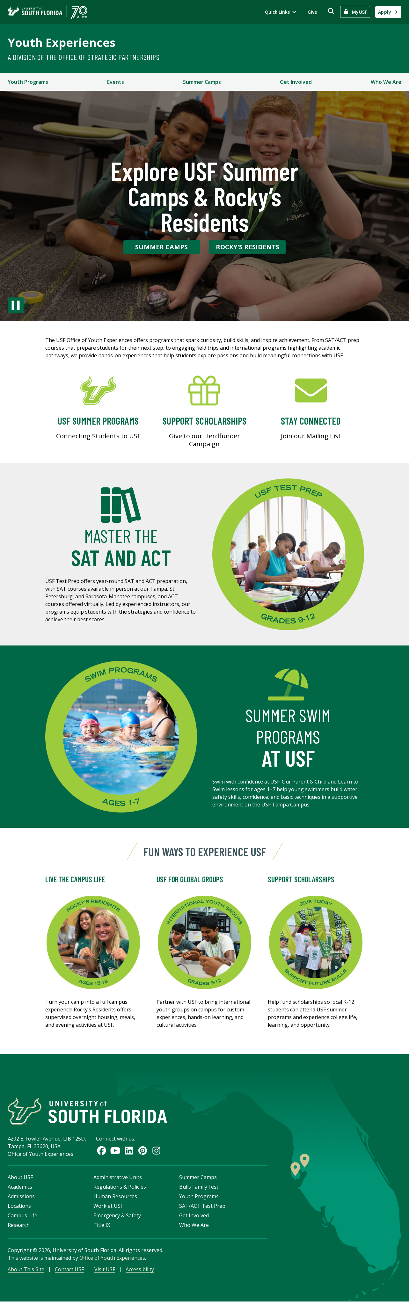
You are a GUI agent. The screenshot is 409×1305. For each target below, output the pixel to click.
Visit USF (104, 1271)
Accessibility (140, 1271)
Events (115, 81)
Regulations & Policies (119, 1189)
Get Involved (296, 81)
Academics (20, 1189)
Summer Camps (202, 81)
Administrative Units (117, 1179)
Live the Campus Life (75, 879)
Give (312, 12)
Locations (19, 1208)
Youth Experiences (61, 42)
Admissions (21, 1198)
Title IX (101, 1227)
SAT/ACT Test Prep (202, 1208)
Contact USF (69, 1271)
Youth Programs (28, 81)
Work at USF (108, 1208)
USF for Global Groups (190, 879)
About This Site (26, 1271)
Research (19, 1227)
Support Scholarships (301, 879)
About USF (20, 1179)
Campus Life (22, 1217)
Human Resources (115, 1198)
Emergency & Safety (117, 1217)
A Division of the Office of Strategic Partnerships (83, 57)
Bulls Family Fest (198, 1189)
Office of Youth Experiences (112, 1260)
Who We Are (386, 81)
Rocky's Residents (247, 247)
